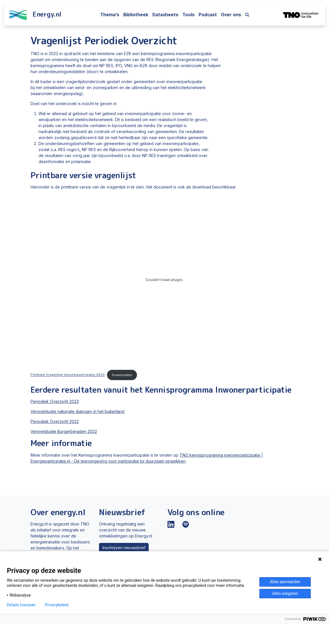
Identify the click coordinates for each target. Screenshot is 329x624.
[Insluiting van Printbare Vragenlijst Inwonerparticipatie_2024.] (164, 279)
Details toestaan (21, 605)
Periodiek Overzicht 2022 (55, 421)
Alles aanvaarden (285, 581)
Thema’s (109, 14)
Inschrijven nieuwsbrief (124, 547)
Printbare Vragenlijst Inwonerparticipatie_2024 (68, 375)
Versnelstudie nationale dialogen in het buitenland (77, 411)
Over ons (231, 14)
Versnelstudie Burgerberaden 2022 (64, 431)
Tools (188, 14)
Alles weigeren (285, 593)
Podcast (208, 14)
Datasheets (165, 14)
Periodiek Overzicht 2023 (55, 401)
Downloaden (122, 375)
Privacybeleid (56, 605)
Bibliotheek (135, 14)
